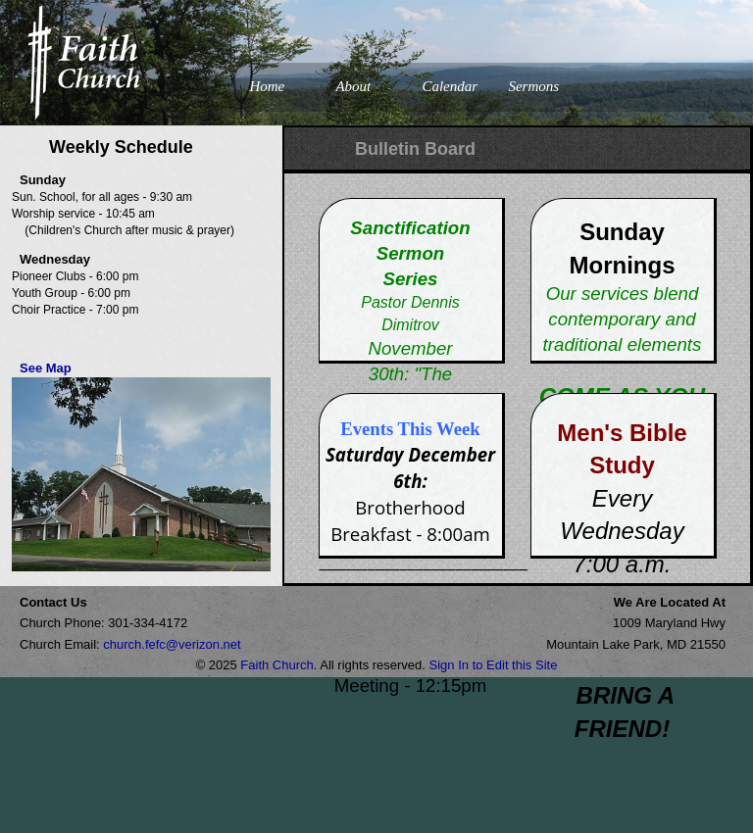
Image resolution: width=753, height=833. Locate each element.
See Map (46, 368)
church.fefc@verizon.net (171, 644)
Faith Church (276, 665)
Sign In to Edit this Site (493, 665)
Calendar (449, 86)
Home (266, 86)
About (353, 86)
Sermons (533, 86)
